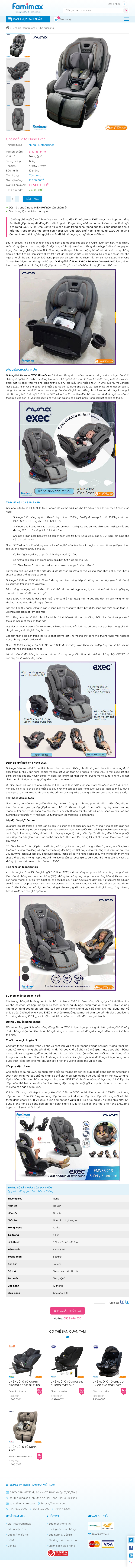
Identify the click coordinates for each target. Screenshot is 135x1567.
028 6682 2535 (18, 1509)
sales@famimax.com (22, 1503)
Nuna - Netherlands (41, 145)
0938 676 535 (72, 1318)
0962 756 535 (62, 1509)
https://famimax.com (54, 1503)
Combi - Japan (17, 1391)
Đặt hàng (32, 198)
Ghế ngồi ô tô (46, 27)
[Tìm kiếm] (102, 10)
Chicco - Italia (59, 1391)
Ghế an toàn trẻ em (24, 27)
